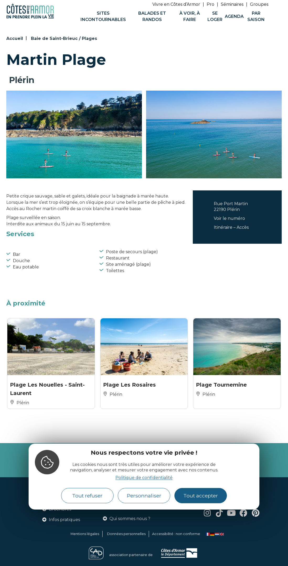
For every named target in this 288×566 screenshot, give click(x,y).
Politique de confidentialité (144, 477)
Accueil (14, 38)
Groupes (259, 4)
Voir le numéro (229, 218)
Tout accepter (200, 495)
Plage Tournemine (221, 385)
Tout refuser (87, 495)
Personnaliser (144, 495)
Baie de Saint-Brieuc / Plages (64, 38)
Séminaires (232, 4)
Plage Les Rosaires (129, 385)
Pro (210, 4)
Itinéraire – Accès (231, 227)
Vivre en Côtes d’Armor (176, 4)
